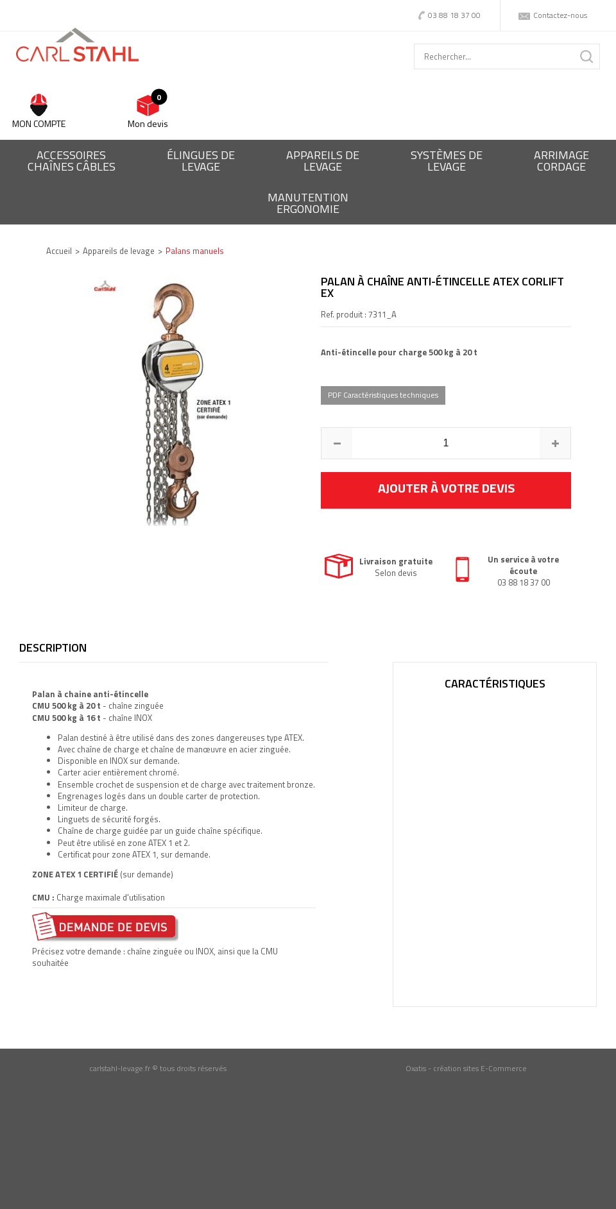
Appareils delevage (322, 160)
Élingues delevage (201, 160)
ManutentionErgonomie (308, 203)
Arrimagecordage (561, 160)
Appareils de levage (119, 250)
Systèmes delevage (447, 160)
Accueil (59, 250)
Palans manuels (195, 250)
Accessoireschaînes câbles (72, 160)
